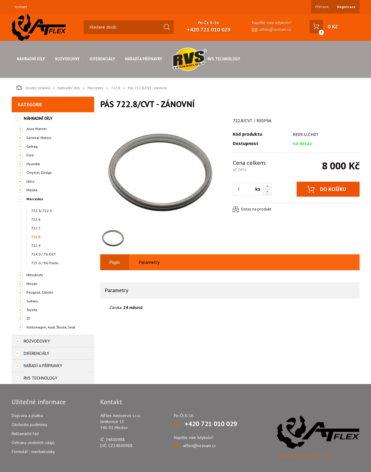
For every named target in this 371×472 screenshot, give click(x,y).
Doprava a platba (27, 415)
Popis (114, 262)
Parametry (149, 262)
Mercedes (95, 88)
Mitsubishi (34, 275)
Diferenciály (102, 59)
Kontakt (21, 7)
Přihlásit (322, 7)
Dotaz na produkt (256, 209)
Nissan (31, 283)
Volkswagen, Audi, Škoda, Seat (50, 327)
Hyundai (33, 164)
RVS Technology (206, 59)
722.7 (35, 228)
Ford (30, 155)
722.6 (35, 219)
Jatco (30, 181)
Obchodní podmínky (29, 424)
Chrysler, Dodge (39, 172)
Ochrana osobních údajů (33, 442)
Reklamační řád (25, 433)
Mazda (31, 190)
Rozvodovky (67, 59)
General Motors (39, 137)
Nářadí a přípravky (143, 59)
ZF (28, 318)
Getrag (31, 146)
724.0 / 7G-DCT (43, 254)
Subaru (32, 301)
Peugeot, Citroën (39, 292)
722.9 (35, 245)
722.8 (115, 88)
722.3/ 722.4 (41, 210)
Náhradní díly (31, 59)
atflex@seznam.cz (275, 29)
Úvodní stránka (33, 87)
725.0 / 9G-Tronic (45, 263)
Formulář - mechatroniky (33, 451)
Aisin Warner (36, 128)
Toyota (31, 309)
